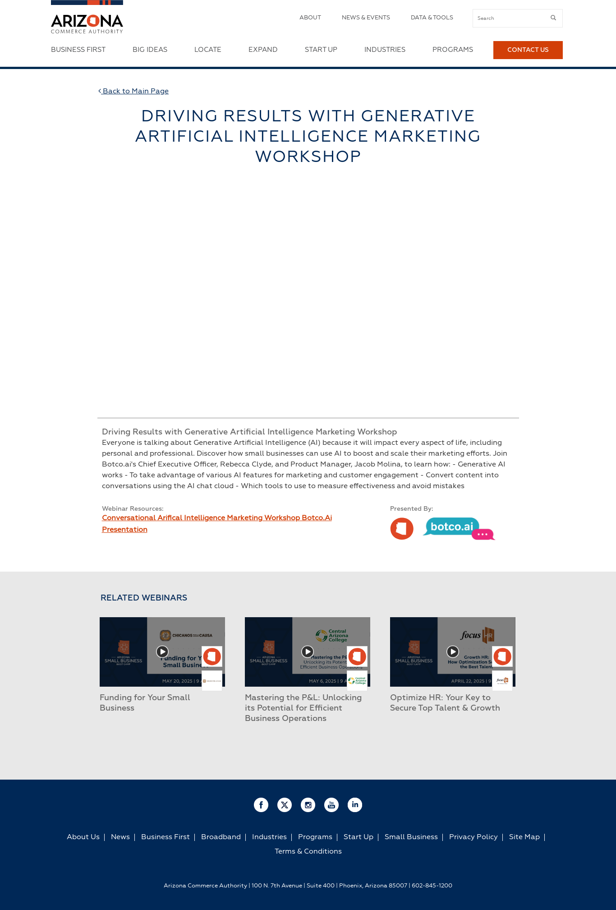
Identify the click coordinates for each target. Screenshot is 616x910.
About (310, 18)
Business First (78, 49)
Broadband (221, 837)
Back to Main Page (133, 91)
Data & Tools (432, 18)
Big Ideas (150, 49)
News (120, 837)
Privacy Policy (473, 837)
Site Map (524, 837)
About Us (83, 837)
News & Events (366, 18)
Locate (207, 49)
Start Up (321, 49)
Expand (263, 49)
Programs (452, 49)
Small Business (411, 837)
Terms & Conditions (308, 851)
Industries (384, 49)
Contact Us (528, 50)
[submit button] (553, 18)
